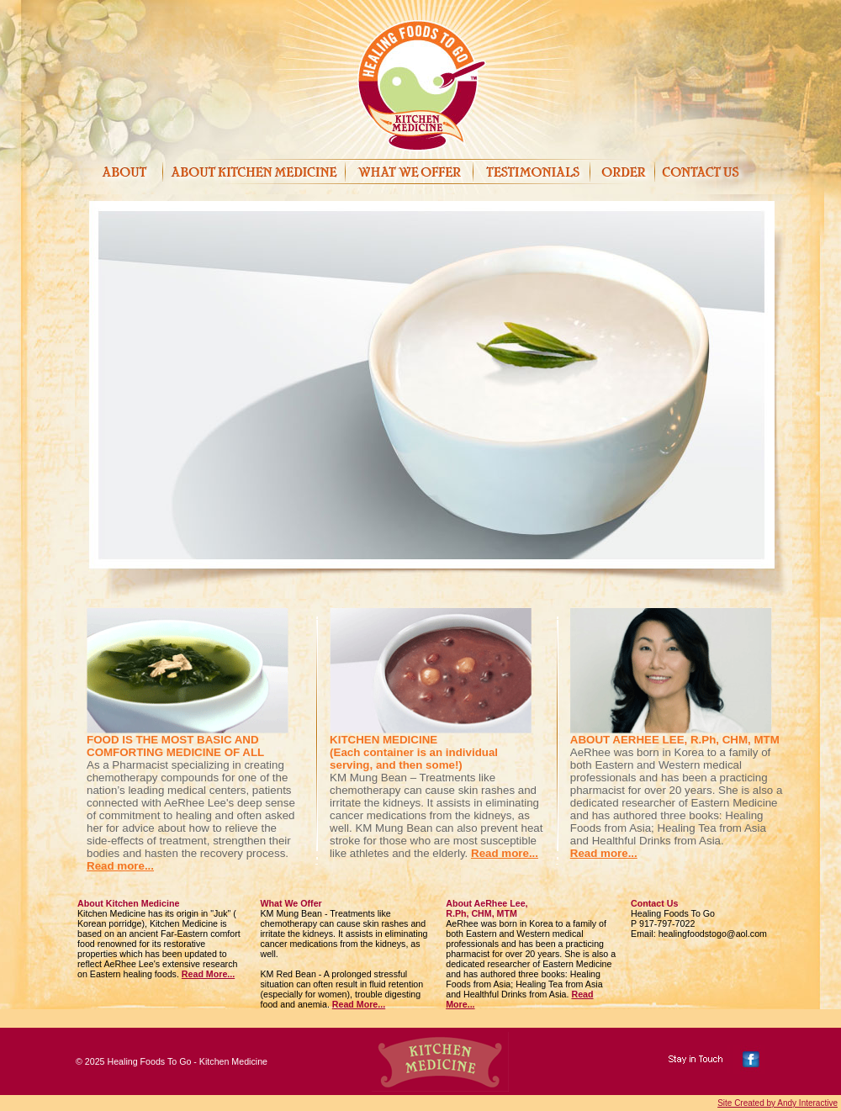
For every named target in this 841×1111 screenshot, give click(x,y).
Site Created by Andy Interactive (777, 1103)
